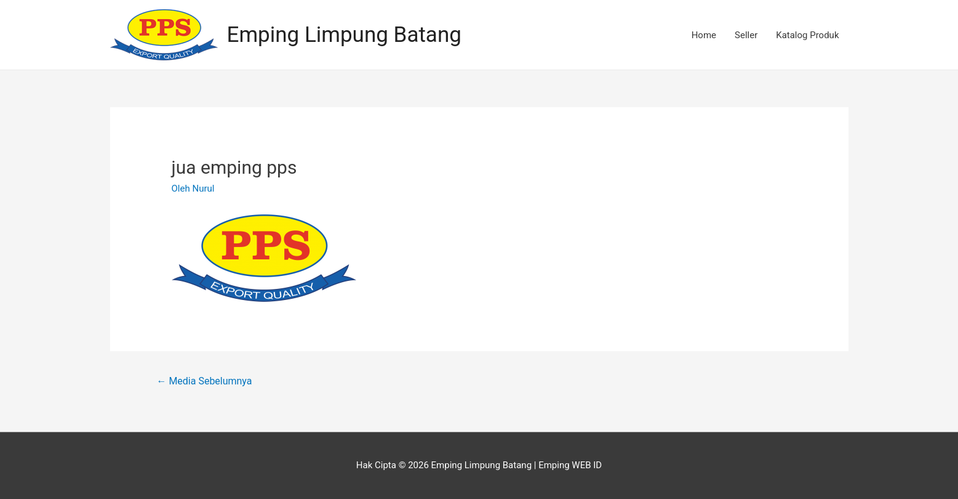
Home (704, 35)
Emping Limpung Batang (344, 34)
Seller (746, 35)
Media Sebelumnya (204, 381)
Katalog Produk (807, 35)
